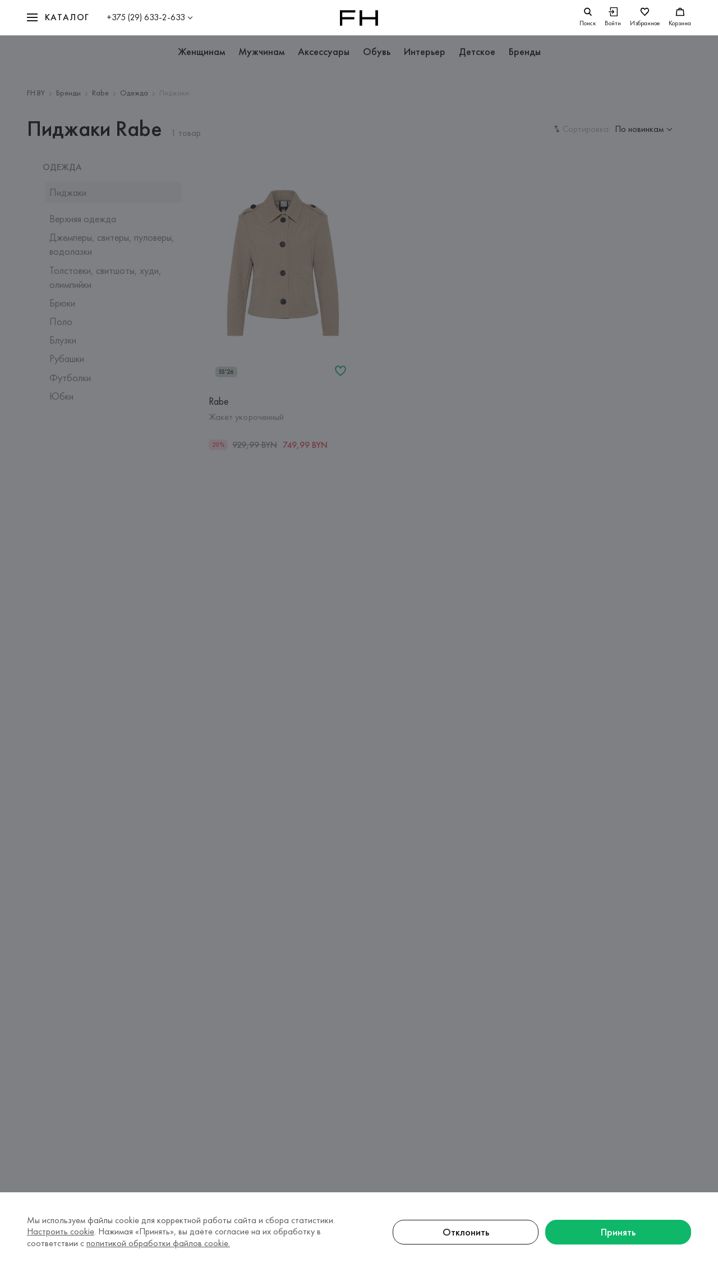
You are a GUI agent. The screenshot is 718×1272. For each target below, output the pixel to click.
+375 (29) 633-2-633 (146, 17)
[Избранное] (644, 18)
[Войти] (612, 18)
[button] (58, 17)
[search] (587, 17)
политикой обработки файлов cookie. (158, 1243)
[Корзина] (680, 18)
